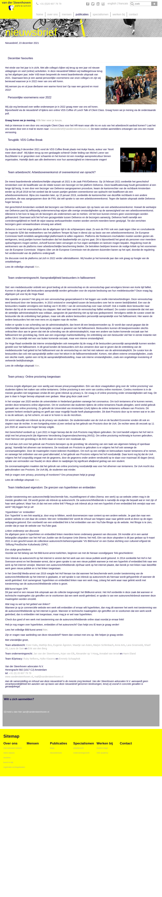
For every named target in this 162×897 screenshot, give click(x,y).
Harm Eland (129, 653)
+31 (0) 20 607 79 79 (20, 673)
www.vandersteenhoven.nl (19, 676)
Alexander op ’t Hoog (87, 653)
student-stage (102, 748)
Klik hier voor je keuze (49, 120)
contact (133, 14)
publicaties (82, 14)
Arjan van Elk (68, 653)
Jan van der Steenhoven (46, 653)
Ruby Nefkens (30, 658)
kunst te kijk (8, 762)
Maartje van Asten (82, 645)
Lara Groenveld (134, 645)
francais (123, 3)
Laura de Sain (16, 648)
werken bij (118, 14)
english (112, 3)
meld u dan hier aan (16, 712)
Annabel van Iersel (109, 653)
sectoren (7, 758)
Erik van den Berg (37, 648)
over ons (52, 14)
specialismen (100, 14)
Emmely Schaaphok (69, 658)
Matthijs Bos (45, 645)
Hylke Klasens (47, 658)
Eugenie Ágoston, (62, 645)
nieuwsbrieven (56, 753)
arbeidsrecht (78, 748)
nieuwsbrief (56, 129)
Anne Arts (120, 645)
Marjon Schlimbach (103, 645)
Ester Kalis (32, 645)
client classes (9, 753)
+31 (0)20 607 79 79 (50, 3)
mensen (67, 14)
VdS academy (102, 753)
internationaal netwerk (12, 748)
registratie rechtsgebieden (14, 767)
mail (36, 676)
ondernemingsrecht (81, 753)
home (39, 14)
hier (37, 266)
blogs (52, 748)
